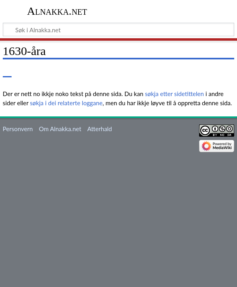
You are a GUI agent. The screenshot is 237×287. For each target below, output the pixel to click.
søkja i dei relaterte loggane (66, 102)
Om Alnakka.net (60, 128)
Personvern (18, 128)
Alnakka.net (57, 11)
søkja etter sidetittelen (174, 93)
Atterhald (99, 128)
